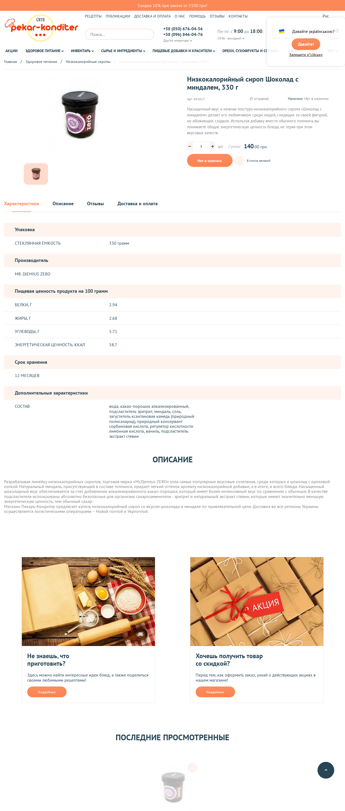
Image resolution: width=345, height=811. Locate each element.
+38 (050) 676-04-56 (183, 28)
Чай (313, 50)
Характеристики (21, 204)
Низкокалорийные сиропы (88, 61)
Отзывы (217, 16)
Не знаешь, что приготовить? (48, 660)
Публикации (118, 16)
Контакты (238, 16)
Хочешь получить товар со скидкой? (229, 660)
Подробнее (47, 692)
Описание (63, 204)
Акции (11, 50)
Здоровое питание (43, 50)
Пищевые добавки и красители (182, 50)
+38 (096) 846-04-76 (183, 34)
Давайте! (306, 45)
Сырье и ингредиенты (121, 50)
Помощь (197, 16)
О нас (180, 16)
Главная (10, 61)
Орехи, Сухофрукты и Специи (250, 50)
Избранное (311, 34)
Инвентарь (81, 50)
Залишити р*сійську (306, 56)
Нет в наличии (210, 160)
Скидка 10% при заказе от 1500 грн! (172, 5)
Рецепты (93, 16)
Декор (294, 50)
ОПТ (330, 50)
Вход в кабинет (284, 34)
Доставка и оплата (152, 16)
